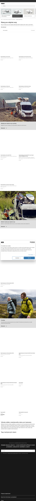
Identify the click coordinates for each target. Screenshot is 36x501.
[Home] (6, 3)
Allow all (29, 257)
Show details (30, 254)
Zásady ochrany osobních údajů (13, 453)
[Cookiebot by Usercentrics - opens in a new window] (30, 242)
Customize (17, 257)
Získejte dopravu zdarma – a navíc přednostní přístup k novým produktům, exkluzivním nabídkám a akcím (18, 446)
